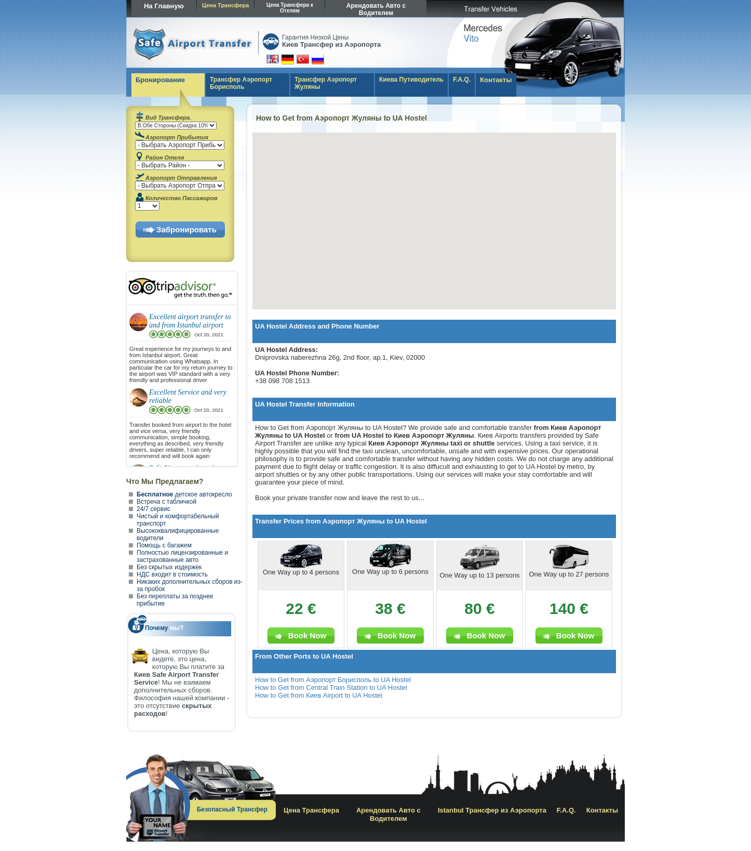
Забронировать (186, 229)
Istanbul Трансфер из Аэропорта (492, 810)
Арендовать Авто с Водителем (376, 9)
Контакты (496, 80)
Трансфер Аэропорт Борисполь (241, 83)
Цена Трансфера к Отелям (289, 8)
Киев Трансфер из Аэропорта (331, 44)
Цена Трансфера (225, 5)
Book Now (307, 635)
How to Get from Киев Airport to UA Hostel (318, 695)
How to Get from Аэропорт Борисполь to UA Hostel (333, 680)
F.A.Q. (462, 79)
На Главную (164, 6)
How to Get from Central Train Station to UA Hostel (331, 687)
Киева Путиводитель (411, 79)
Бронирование (160, 80)
